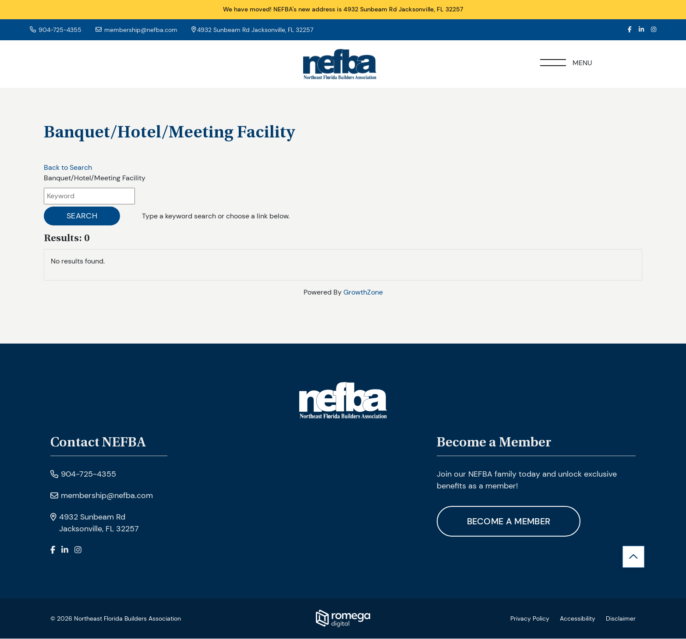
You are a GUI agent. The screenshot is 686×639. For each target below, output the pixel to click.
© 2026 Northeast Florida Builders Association (115, 619)
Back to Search (68, 167)
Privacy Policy (529, 619)
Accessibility (577, 619)
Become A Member (509, 521)
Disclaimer (621, 619)
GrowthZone (363, 292)
